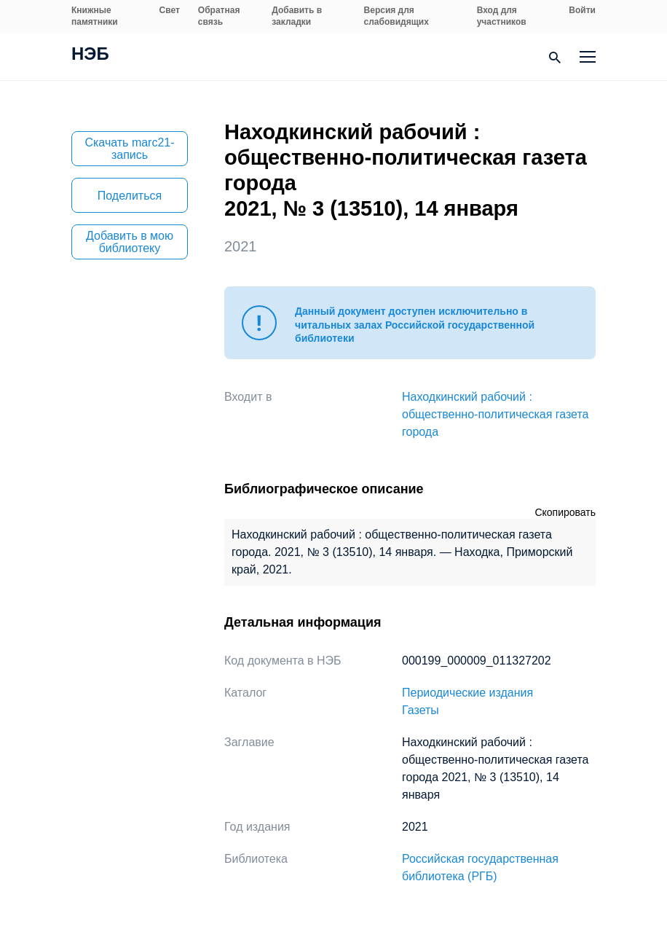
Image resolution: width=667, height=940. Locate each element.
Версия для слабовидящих (396, 16)
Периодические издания (467, 692)
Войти (582, 10)
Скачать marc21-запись (129, 148)
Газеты (420, 710)
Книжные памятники (94, 16)
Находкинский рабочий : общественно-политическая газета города (495, 414)
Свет (169, 10)
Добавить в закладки (297, 16)
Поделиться (130, 195)
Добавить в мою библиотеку (129, 242)
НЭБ (90, 55)
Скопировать (565, 512)
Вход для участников (501, 16)
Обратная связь (219, 16)
